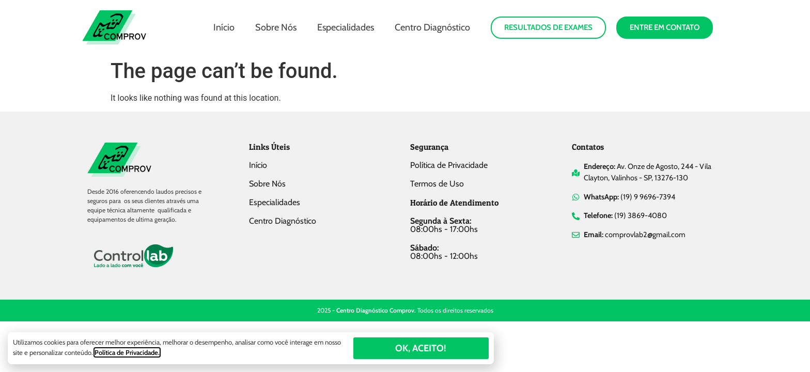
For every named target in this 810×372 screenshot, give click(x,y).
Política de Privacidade (449, 165)
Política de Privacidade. (127, 352)
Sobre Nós (276, 27)
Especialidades (345, 27)
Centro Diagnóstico (432, 27)
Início (224, 27)
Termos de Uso (437, 184)
